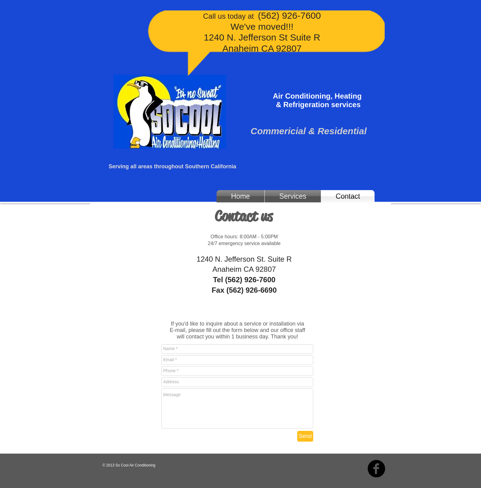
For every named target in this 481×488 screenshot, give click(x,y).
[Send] (305, 436)
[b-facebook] (376, 469)
